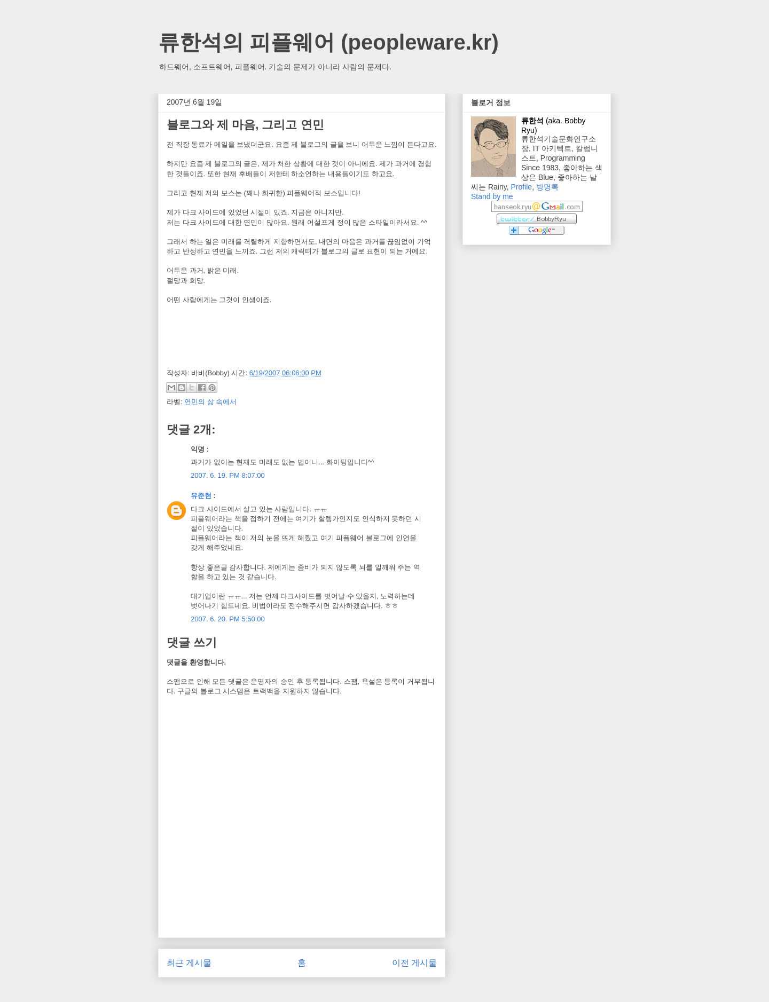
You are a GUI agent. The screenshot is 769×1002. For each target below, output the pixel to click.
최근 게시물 (189, 962)
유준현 (201, 496)
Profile (521, 187)
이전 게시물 (414, 962)
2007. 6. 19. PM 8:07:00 (228, 475)
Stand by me (492, 196)
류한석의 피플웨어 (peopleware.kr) (328, 42)
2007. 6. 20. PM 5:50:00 (228, 619)
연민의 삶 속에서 (210, 402)
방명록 (547, 187)
